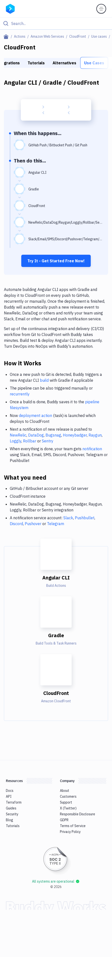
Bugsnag (53, 435)
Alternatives (64, 62)
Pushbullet (84, 517)
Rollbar (29, 440)
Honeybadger (75, 435)
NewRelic (18, 435)
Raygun (95, 435)
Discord (16, 523)
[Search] (60, 23)
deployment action (35, 415)
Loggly (15, 440)
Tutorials (36, 62)
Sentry (47, 440)
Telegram (55, 523)
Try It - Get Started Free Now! (56, 260)
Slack (68, 517)
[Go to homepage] (10, 8)
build (44, 380)
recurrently (20, 394)
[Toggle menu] (101, 9)
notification (92, 448)
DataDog (36, 435)
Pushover (33, 523)
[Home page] (7, 36)
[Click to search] (56, 23)
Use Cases (94, 62)
